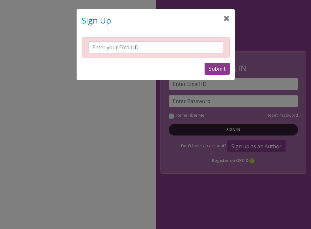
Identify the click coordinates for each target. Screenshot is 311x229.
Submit (217, 68)
